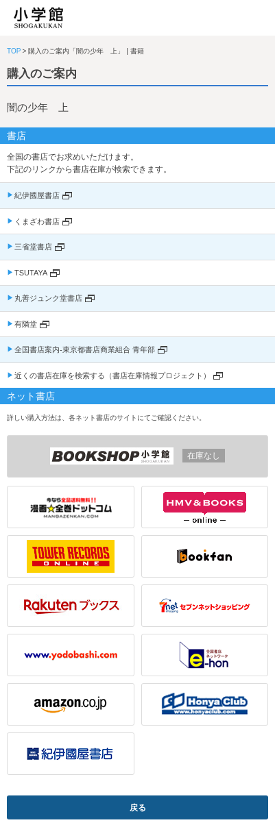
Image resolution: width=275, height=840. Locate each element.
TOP (14, 51)
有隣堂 (25, 324)
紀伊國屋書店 (37, 195)
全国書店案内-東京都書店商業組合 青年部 (84, 349)
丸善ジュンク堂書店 (48, 298)
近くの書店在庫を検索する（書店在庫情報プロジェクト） (112, 375)
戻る (138, 808)
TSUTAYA (30, 273)
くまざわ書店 (37, 221)
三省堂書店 (33, 247)
